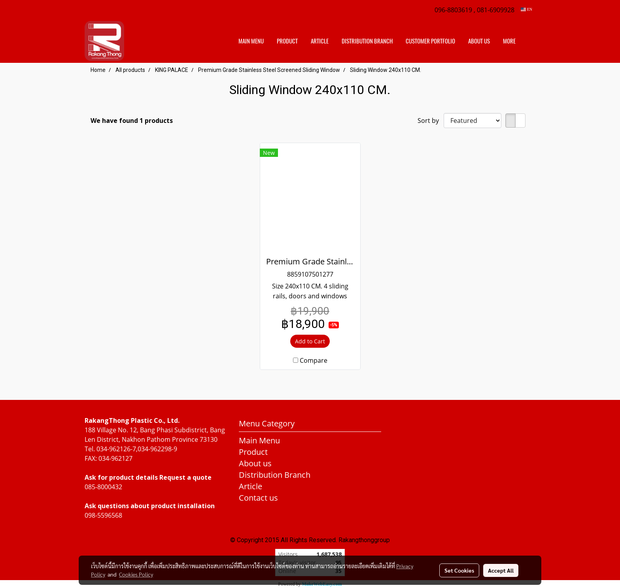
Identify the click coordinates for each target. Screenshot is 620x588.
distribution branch (367, 41)
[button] (529, 41)
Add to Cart (310, 341)
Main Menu (251, 41)
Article (320, 41)
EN (526, 9)
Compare (313, 360)
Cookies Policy (136, 574)
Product (287, 41)
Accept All (501, 570)
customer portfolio (430, 41)
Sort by (431, 120)
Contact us (258, 497)
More (509, 41)
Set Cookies (459, 570)
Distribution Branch (274, 474)
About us (479, 41)
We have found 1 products (132, 120)
